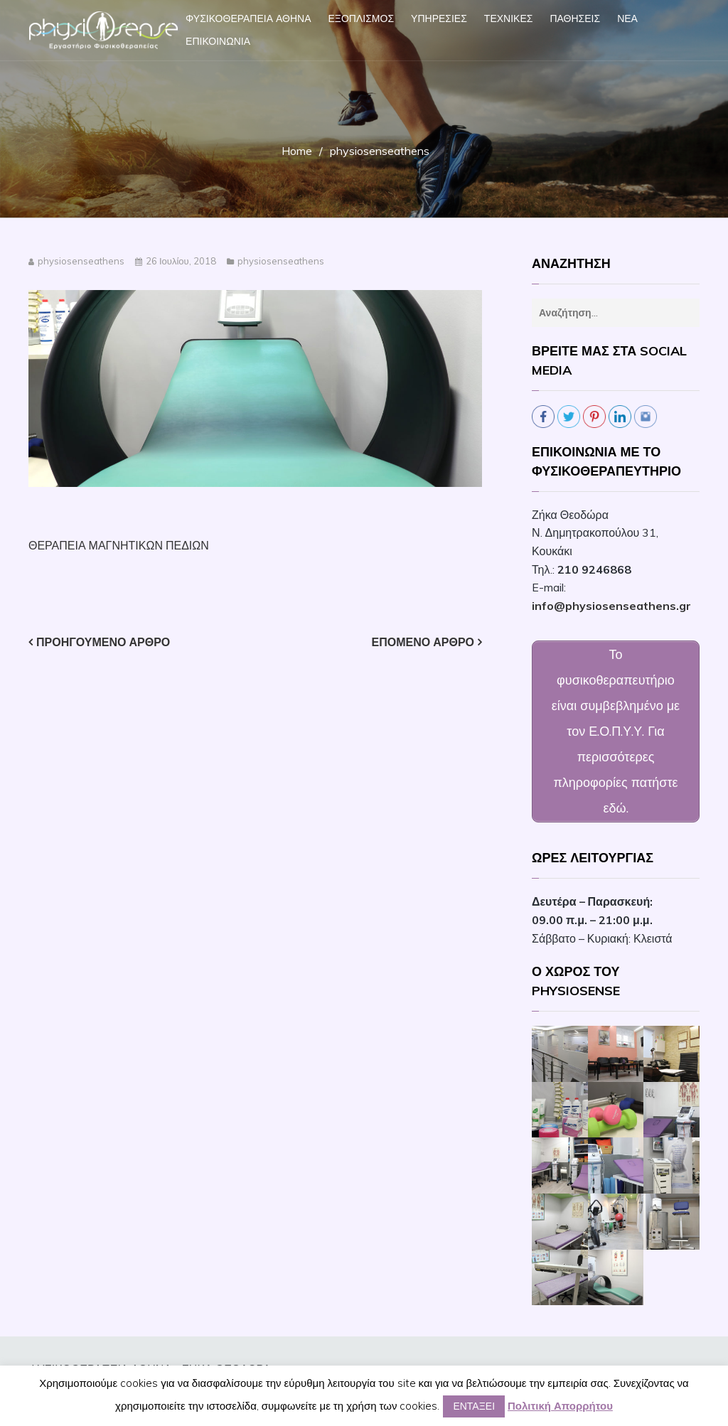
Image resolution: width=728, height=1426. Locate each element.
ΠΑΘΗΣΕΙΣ (575, 18)
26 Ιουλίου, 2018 (181, 261)
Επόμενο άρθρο (423, 642)
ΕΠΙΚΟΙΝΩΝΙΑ (218, 41)
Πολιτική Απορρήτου (560, 1405)
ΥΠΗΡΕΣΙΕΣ (439, 18)
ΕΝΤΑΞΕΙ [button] (474, 1406)
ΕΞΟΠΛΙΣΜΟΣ (361, 18)
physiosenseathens (81, 261)
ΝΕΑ (627, 18)
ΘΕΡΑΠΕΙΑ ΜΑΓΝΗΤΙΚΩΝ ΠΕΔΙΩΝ (118, 545)
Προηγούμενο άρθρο (103, 642)
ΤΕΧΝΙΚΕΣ (508, 18)
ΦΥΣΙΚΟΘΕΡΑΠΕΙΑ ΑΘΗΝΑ (248, 18)
